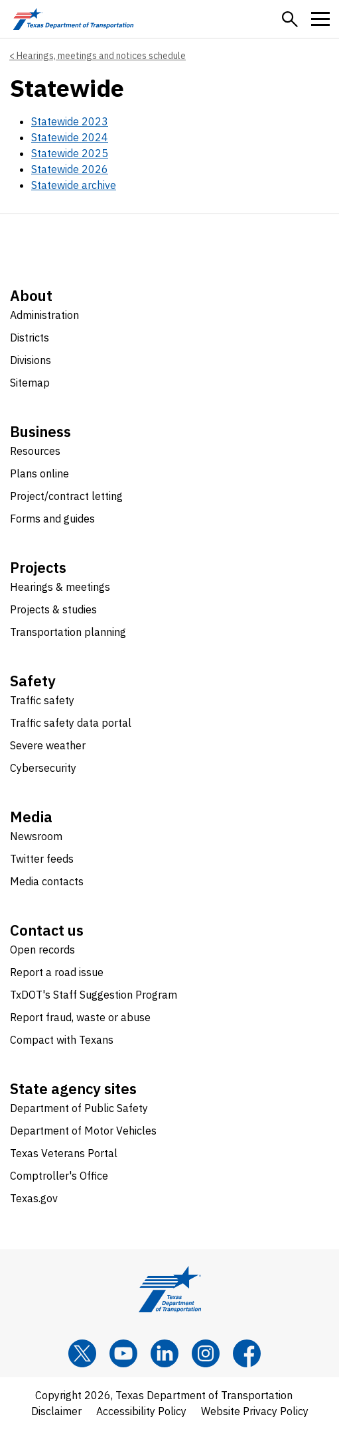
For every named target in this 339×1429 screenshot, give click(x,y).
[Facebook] (247, 1353)
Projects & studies (53, 609)
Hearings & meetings (60, 586)
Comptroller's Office (59, 1175)
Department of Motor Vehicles (83, 1130)
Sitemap (30, 382)
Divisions (30, 360)
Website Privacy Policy (254, 1411)
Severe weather (48, 745)
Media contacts (47, 881)
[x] (82, 1353)
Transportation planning (68, 632)
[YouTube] (123, 1353)
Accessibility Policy (141, 1411)
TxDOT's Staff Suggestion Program (93, 994)
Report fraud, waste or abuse (80, 1017)
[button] (290, 19)
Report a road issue (56, 972)
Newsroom (36, 836)
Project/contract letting (66, 496)
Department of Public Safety (79, 1108)
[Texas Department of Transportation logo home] (73, 19)
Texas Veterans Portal (63, 1153)
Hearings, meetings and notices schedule (101, 56)
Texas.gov (34, 1198)
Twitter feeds (42, 858)
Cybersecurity (43, 768)
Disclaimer (56, 1411)
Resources (35, 451)
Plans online (39, 473)
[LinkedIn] (164, 1353)
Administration (44, 315)
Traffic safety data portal (70, 722)
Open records (42, 949)
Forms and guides (52, 518)
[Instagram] (206, 1353)
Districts (29, 337)
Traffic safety (42, 700)
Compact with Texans (61, 1039)
